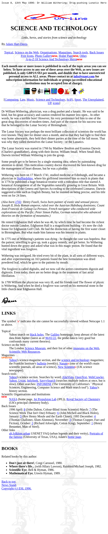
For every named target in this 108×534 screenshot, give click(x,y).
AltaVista (68, 378)
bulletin (41, 364)
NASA (13, 400)
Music (30, 100)
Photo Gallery (43, 57)
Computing (11, 100)
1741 (18, 203)
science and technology (75, 361)
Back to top (9, 482)
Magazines (64, 53)
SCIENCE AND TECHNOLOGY (54, 29)
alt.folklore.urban (19, 434)
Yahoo (13, 361)
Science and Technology (50, 100)
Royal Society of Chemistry (83, 400)
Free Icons (27, 57)
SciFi (70, 100)
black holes (37, 335)
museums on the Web (86, 349)
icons (56, 104)
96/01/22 (50, 339)
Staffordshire (25, 179)
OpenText (81, 378)
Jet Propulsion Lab (45, 400)
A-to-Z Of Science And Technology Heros (51, 60)
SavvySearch (48, 381)
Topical (8, 53)
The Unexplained (93, 100)
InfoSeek (32, 381)
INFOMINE (44, 385)
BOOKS (10, 449)
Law (22, 100)
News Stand (9, 486)
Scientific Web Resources (24, 352)
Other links (8, 431)
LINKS (9, 314)
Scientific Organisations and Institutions (26, 395)
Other (83, 57)
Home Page (66, 57)
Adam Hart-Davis (16, 45)
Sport (77, 100)
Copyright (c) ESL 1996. (17, 489)
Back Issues (96, 53)
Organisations (48, 53)
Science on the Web (27, 53)
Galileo (55, 335)
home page (74, 438)
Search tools (80, 53)
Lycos (22, 381)
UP (49, 104)
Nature (63, 364)
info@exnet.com (84, 77)
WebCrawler (96, 378)
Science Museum (35, 349)
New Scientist (66, 368)
